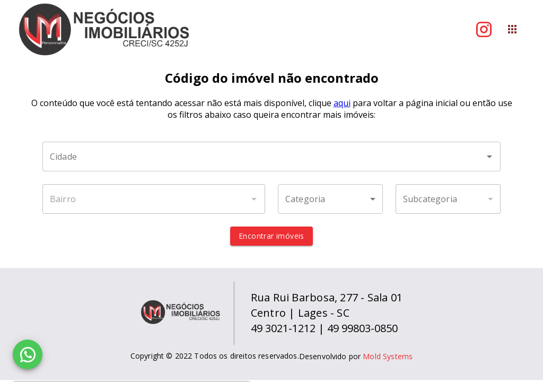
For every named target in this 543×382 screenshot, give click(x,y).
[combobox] (271, 156)
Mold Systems (388, 356)
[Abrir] (489, 156)
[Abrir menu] (512, 29)
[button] (330, 199)
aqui (342, 103)
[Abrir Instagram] (484, 29)
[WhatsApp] (27, 354)
